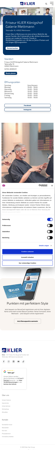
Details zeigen (44, 245)
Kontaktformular (7, 424)
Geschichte (5, 403)
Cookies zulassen (27, 251)
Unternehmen (6, 406)
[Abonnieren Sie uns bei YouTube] (18, 361)
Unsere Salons (6, 400)
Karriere (4, 430)
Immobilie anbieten (8, 436)
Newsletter (5, 427)
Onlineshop (5, 409)
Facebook (27, 105)
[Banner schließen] (52, 185)
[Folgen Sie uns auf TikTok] (23, 361)
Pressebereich (6, 433)
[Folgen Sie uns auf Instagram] (8, 361)
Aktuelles (5, 412)
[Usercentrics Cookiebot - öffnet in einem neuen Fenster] (38, 185)
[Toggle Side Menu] (52, 3)
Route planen (11, 73)
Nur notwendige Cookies (27, 263)
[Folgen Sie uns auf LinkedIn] (13, 361)
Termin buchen (12, 48)
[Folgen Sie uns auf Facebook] (3, 361)
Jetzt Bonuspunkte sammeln (27, 321)
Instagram (27, 110)
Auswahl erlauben (27, 257)
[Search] (46, 4)
